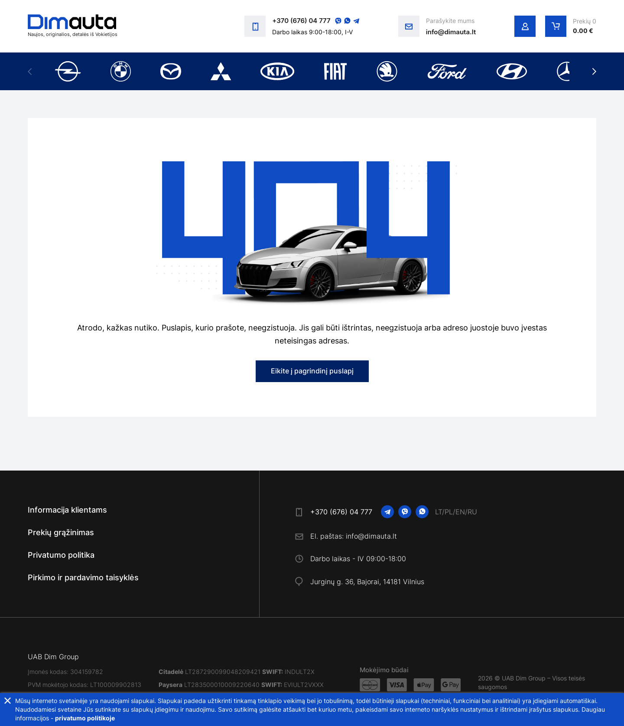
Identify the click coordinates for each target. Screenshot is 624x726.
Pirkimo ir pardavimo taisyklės (83, 577)
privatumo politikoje (85, 718)
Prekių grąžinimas (61, 532)
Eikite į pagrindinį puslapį (312, 370)
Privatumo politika (61, 554)
